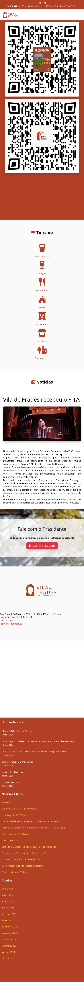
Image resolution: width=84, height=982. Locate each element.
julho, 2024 (7, 958)
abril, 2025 (7, 901)
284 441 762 (15, 6)
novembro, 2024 (10, 933)
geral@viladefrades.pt (35, 6)
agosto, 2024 (8, 952)
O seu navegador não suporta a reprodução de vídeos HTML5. (42, 197)
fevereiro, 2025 (9, 914)
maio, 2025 (7, 894)
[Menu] (80, 15)
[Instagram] (45, 2)
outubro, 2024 (9, 939)
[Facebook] (40, 2)
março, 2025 (8, 907)
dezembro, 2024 (10, 926)
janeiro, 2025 (8, 920)
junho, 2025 (7, 888)
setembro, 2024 (9, 945)
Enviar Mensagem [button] (42, 545)
